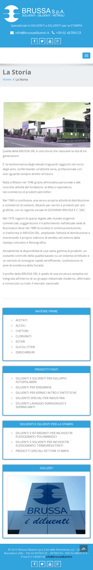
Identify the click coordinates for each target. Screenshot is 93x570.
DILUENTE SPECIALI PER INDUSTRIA (40, 398)
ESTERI (20, 341)
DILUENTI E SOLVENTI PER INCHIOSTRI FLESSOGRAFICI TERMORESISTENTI (42, 443)
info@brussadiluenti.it (32, 33)
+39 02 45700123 (68, 33)
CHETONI (22, 331)
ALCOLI (20, 325)
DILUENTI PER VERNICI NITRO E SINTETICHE (46, 392)
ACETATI (21, 320)
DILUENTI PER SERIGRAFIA (33, 387)
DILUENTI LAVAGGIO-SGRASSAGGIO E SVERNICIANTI (41, 405)
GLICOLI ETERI (25, 347)
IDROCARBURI (25, 352)
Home (7, 79)
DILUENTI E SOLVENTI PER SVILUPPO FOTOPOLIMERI (41, 380)
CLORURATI (24, 336)
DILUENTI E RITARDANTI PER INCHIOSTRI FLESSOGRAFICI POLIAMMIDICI (44, 434)
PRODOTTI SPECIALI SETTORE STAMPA (42, 451)
